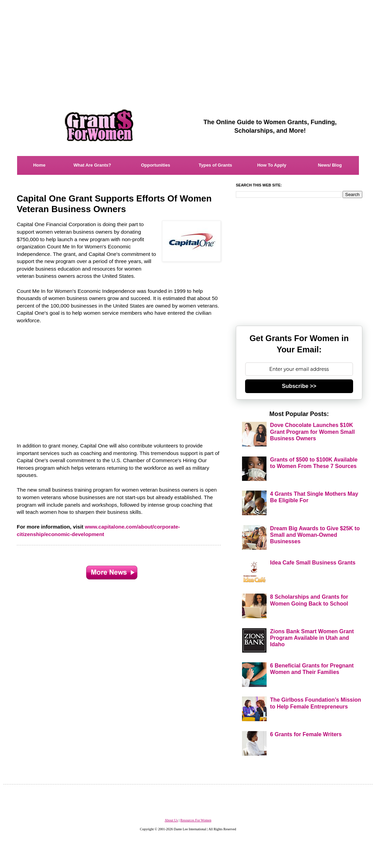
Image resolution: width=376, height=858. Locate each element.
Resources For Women (195, 820)
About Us (171, 820)
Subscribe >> (299, 386)
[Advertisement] (188, 48)
